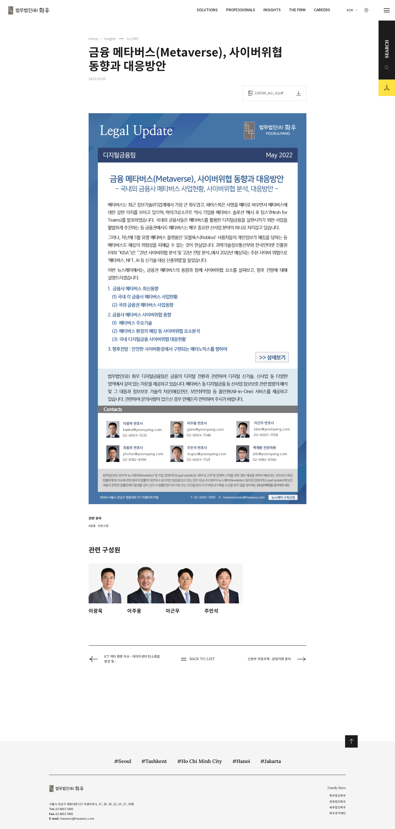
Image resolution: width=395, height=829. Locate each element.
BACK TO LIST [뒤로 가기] (197, 659)
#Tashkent (154, 761)
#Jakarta (270, 761)
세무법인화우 (337, 807)
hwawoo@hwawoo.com (77, 819)
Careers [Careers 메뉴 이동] (322, 10)
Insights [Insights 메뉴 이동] (272, 10)
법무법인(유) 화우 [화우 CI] (28, 10)
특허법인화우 (337, 795)
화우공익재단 (337, 813)
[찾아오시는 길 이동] (366, 10)
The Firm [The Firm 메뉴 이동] (297, 10)
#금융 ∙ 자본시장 (99, 526)
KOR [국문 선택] (350, 10)
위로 (351, 741)
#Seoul (122, 761)
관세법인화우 (337, 802)
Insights (110, 39)
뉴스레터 (132, 39)
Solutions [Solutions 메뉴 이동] (207, 10)
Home (93, 39)
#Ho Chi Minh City (199, 761)
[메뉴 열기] (387, 10)
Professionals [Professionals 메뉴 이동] (240, 10)
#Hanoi (241, 761)
